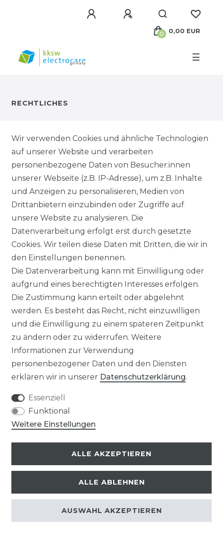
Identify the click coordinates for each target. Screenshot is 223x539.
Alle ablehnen (112, 482)
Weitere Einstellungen (53, 424)
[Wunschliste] (195, 14)
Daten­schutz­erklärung (143, 376)
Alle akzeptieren (111, 454)
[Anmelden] (92, 14)
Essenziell (46, 397)
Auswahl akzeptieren (112, 510)
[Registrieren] (129, 14)
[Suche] (163, 14)
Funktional (49, 410)
